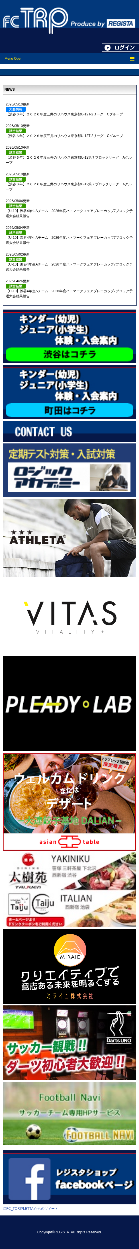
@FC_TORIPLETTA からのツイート (30, 1209)
